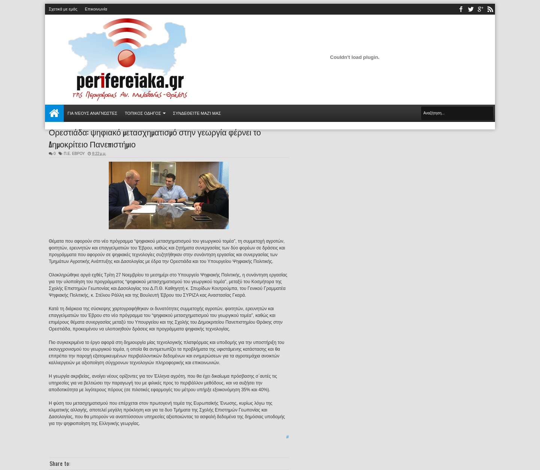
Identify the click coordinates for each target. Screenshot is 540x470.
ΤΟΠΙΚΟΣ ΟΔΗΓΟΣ (143, 113)
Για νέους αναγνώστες (92, 113)
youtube (480, 9)
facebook (461, 9)
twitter (471, 9)
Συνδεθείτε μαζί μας (197, 113)
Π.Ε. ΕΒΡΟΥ (74, 154)
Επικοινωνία (96, 9)
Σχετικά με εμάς (63, 9)
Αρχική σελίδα (54, 113)
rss (490, 9)
